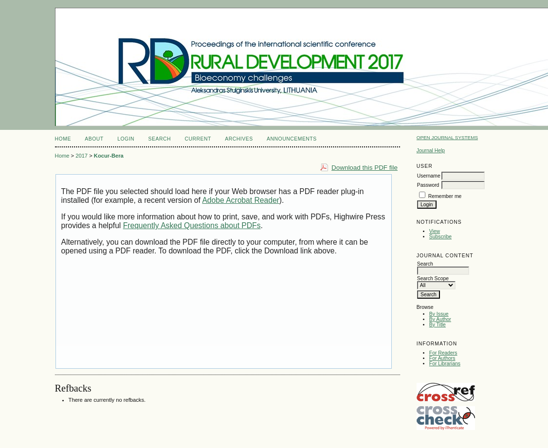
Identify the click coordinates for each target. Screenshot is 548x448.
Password (428, 185)
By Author (440, 319)
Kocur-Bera (109, 156)
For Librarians (444, 363)
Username (428, 176)
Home (63, 139)
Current (197, 139)
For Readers (443, 353)
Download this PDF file (364, 167)
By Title (437, 324)
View (434, 231)
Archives (239, 139)
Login (125, 139)
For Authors (442, 358)
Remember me (445, 196)
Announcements (292, 139)
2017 (81, 156)
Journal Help (431, 150)
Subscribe (440, 236)
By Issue (439, 314)
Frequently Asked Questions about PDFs (192, 225)
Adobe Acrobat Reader (240, 200)
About (94, 139)
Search (159, 139)
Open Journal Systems (447, 137)
